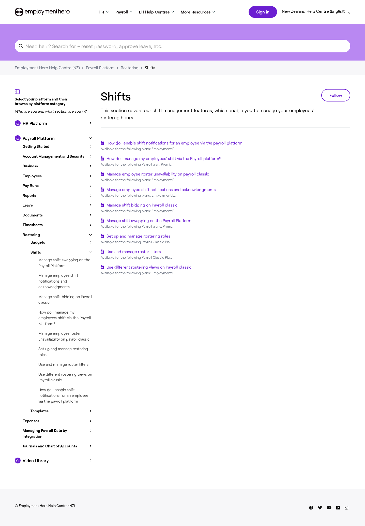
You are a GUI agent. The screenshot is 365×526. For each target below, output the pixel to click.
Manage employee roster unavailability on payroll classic (158, 174)
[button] (54, 124)
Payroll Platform (100, 68)
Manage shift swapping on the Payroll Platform (149, 221)
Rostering (130, 68)
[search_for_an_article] (182, 47)
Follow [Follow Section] (335, 96)
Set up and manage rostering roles (138, 237)
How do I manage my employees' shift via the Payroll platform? (64, 319)
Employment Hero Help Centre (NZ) (47, 68)
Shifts (150, 68)
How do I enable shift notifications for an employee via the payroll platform (63, 396)
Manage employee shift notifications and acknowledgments (58, 282)
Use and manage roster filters (63, 365)
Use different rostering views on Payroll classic (149, 268)
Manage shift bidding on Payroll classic (142, 205)
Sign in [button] (262, 12)
